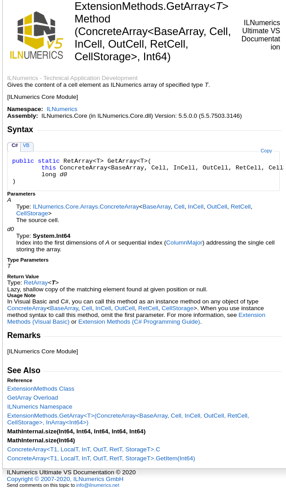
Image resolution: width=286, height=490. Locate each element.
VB (26, 145)
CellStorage (32, 213)
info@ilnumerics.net (97, 485)
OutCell (217, 206)
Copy (266, 150)
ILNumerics (62, 109)
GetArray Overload (32, 397)
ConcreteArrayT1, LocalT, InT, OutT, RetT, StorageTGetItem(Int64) (101, 458)
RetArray (36, 282)
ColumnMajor (184, 242)
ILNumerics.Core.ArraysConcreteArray (86, 206)
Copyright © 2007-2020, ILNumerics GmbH (65, 479)
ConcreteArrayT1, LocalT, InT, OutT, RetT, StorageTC (83, 449)
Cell (179, 206)
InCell (195, 206)
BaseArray (156, 206)
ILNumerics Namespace (39, 406)
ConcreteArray (27, 308)
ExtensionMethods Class (41, 388)
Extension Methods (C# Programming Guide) (139, 321)
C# (15, 145)
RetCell (241, 206)
